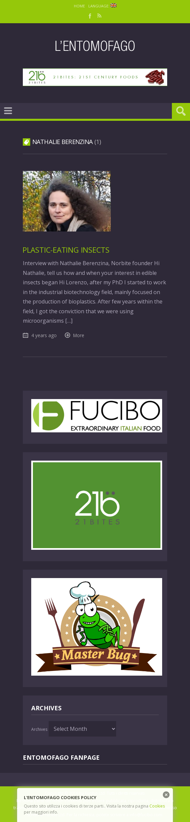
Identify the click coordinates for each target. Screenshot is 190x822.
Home (79, 5)
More (78, 335)
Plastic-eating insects (65, 250)
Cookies (157, 806)
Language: (102, 5)
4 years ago (44, 335)
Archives (39, 729)
